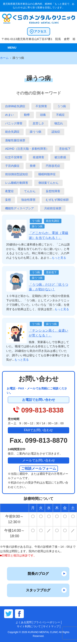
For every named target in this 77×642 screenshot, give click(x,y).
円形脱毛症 (53, 165)
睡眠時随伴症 (47, 174)
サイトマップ (51, 626)
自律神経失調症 (15, 106)
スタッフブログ (38, 590)
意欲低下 (65, 148)
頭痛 (43, 114)
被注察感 (60, 157)
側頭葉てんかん (48, 182)
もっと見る (59, 257)
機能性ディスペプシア (19, 208)
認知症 (56, 131)
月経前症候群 (52, 208)
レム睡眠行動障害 (16, 182)
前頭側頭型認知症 (16, 174)
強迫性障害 (28, 199)
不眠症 (60, 114)
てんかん (30, 191)
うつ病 (61, 106)
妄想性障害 (53, 191)
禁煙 (33, 165)
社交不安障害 (13, 157)
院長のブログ (38, 574)
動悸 (27, 114)
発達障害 (38, 157)
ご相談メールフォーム (38, 468)
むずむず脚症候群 (57, 199)
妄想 (8, 199)
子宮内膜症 (12, 165)
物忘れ (58, 123)
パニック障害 (13, 123)
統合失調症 (12, 131)
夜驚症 (9, 191)
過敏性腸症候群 (15, 140)
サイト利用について (29, 626)
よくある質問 (24, 622)
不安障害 (41, 106)
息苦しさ (38, 123)
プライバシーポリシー (46, 622)
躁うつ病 (35, 131)
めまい (9, 114)
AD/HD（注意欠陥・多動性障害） (27, 148)
